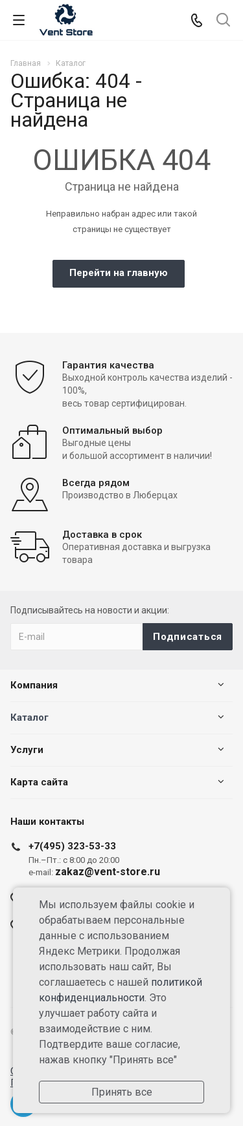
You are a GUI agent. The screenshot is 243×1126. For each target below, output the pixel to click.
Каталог (29, 717)
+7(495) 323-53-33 (72, 846)
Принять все (121, 1092)
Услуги (26, 750)
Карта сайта (39, 782)
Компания (34, 685)
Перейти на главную (118, 273)
